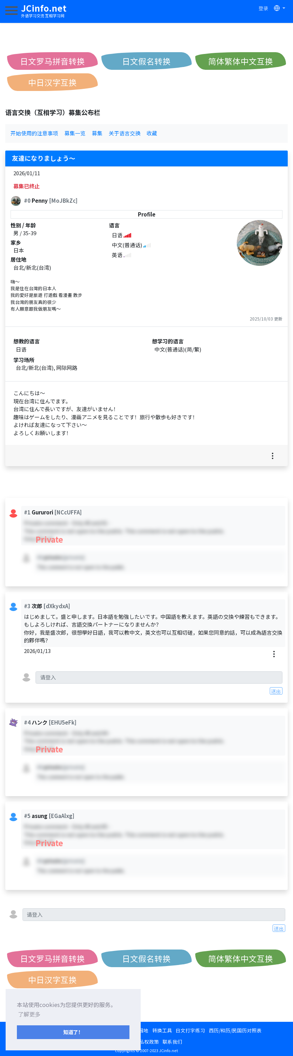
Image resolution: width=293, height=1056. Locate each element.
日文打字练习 (190, 1030)
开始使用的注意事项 (34, 133)
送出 (276, 691)
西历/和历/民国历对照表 (235, 1030)
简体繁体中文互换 (240, 61)
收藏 (152, 133)
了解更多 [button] (29, 1014)
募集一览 (74, 133)
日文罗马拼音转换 (52, 61)
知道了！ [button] (73, 1032)
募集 (97, 133)
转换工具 (162, 1030)
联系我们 (172, 1041)
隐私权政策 (146, 1041)
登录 (263, 8)
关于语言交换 (124, 133)
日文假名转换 (146, 61)
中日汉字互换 (52, 82)
